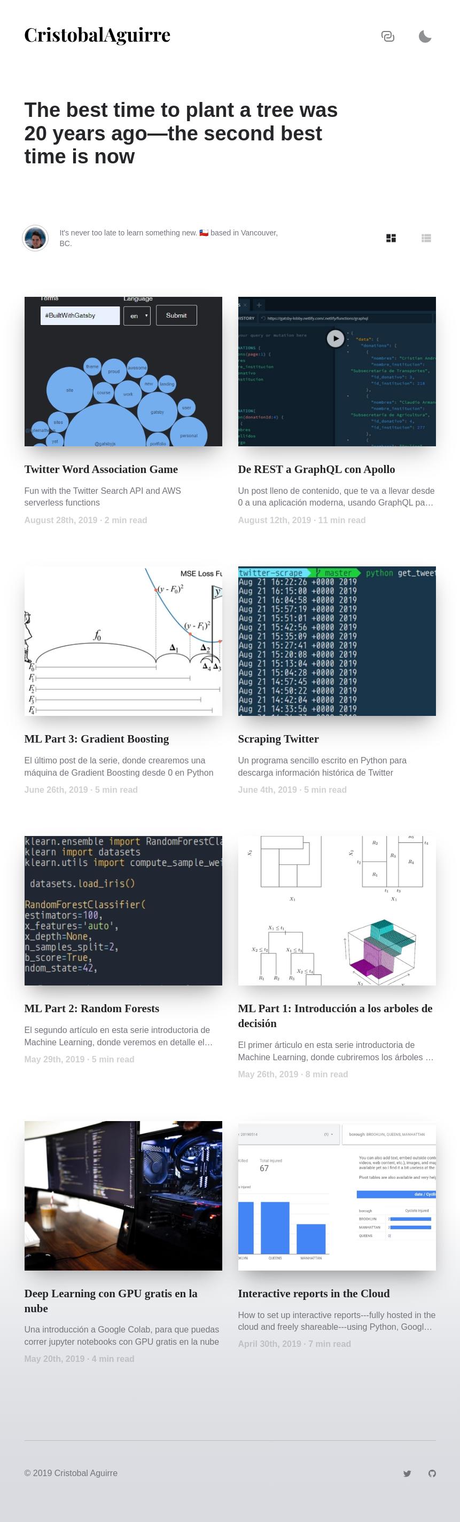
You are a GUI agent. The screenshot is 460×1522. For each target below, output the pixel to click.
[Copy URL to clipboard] (388, 36)
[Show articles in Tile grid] (391, 238)
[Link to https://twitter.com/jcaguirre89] (407, 1473)
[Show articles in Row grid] (426, 238)
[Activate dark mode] (425, 36)
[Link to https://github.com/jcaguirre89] (432, 1473)
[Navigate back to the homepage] (97, 36)
